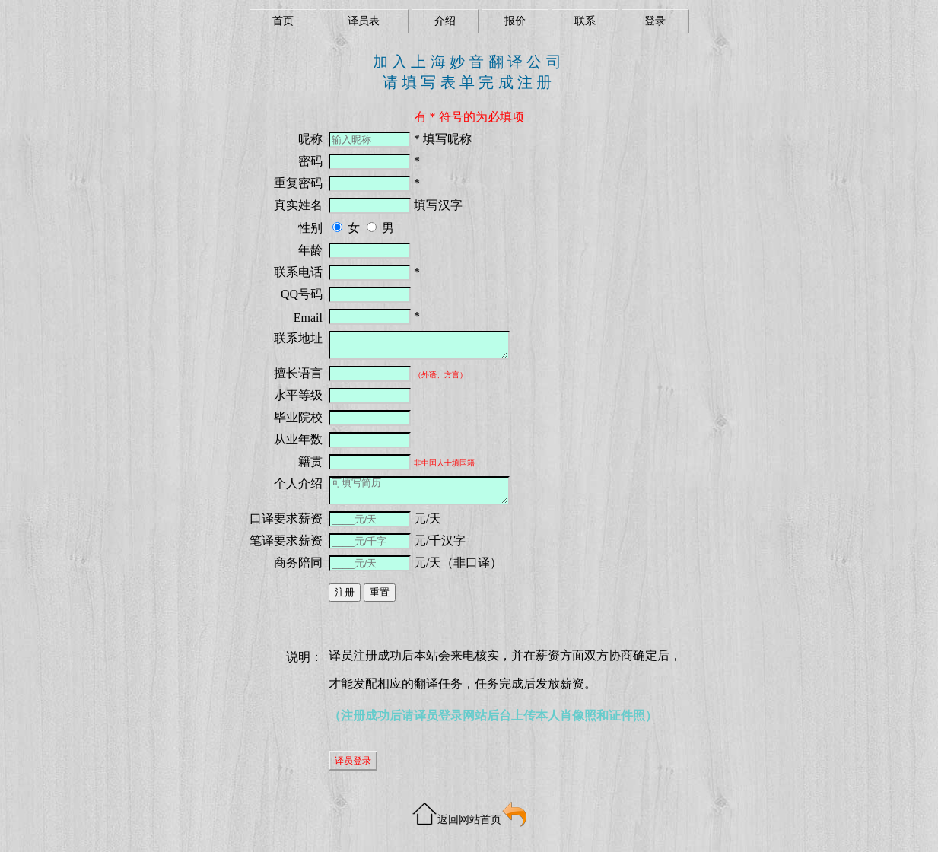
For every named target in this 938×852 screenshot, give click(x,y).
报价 (515, 21)
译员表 (364, 21)
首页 (283, 21)
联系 (585, 21)
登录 (655, 21)
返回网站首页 (469, 819)
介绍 (445, 21)
